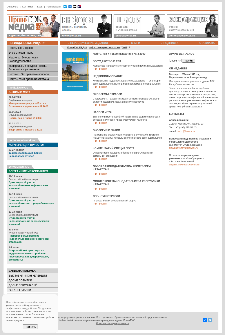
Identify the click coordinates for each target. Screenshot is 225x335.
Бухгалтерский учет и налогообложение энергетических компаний (29, 221)
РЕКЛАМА (208, 43)
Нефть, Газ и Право (21, 47)
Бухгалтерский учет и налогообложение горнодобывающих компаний (31, 203)
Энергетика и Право (21, 52)
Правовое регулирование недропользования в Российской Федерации (29, 238)
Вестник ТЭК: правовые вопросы (29, 74)
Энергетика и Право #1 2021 (25, 129)
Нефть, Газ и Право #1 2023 (25, 118)
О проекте (12, 6)
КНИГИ (135, 43)
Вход (39, 6)
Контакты (27, 6)
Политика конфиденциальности (112, 323)
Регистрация (54, 6)
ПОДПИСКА (170, 43)
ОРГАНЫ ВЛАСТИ (20, 290)
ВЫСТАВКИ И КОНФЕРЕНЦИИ (28, 275)
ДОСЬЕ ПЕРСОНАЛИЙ (23, 285)
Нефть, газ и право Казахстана (29, 79)
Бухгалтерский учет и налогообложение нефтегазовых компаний (28, 185)
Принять (30, 326)
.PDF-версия (100, 68)
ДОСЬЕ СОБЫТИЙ (20, 280)
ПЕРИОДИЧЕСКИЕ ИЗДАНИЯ (89, 43)
